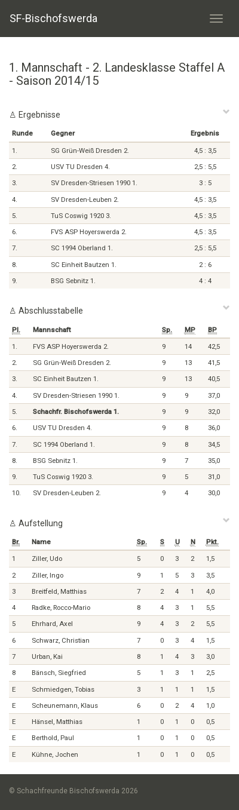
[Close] (226, 111)
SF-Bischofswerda (53, 18)
